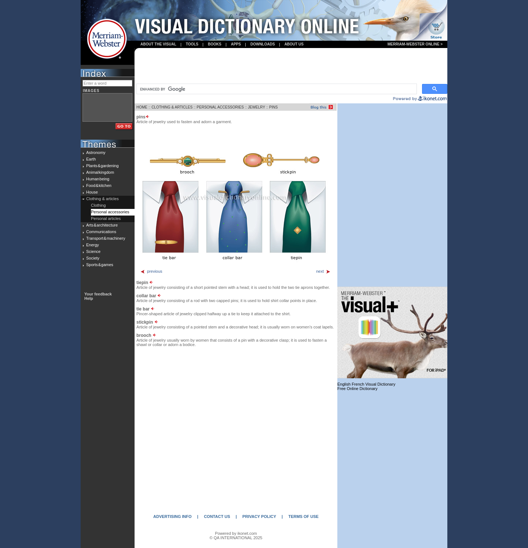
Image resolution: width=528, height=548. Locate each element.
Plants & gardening (102, 165)
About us (294, 44)
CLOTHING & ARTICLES (171, 107)
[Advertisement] (291, 66)
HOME (141, 107)
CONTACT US (217, 516)
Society (92, 258)
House (92, 192)
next (323, 271)
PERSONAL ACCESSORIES (220, 107)
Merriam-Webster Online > (415, 44)
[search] (276, 89)
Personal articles (106, 218)
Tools (192, 44)
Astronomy (96, 152)
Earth (91, 159)
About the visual (158, 44)
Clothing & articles (102, 198)
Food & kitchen (98, 185)
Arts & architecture (102, 225)
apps (236, 44)
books (214, 44)
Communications (101, 231)
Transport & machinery (105, 238)
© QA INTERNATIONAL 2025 (236, 538)
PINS (273, 107)
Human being (97, 179)
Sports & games (99, 264)
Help (88, 298)
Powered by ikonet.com (236, 533)
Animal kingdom (100, 172)
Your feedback (98, 294)
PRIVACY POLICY (259, 516)
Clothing (98, 205)
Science (93, 251)
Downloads (262, 44)
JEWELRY (256, 107)
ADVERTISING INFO (172, 516)
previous (151, 271)
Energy (92, 245)
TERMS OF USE (303, 516)
